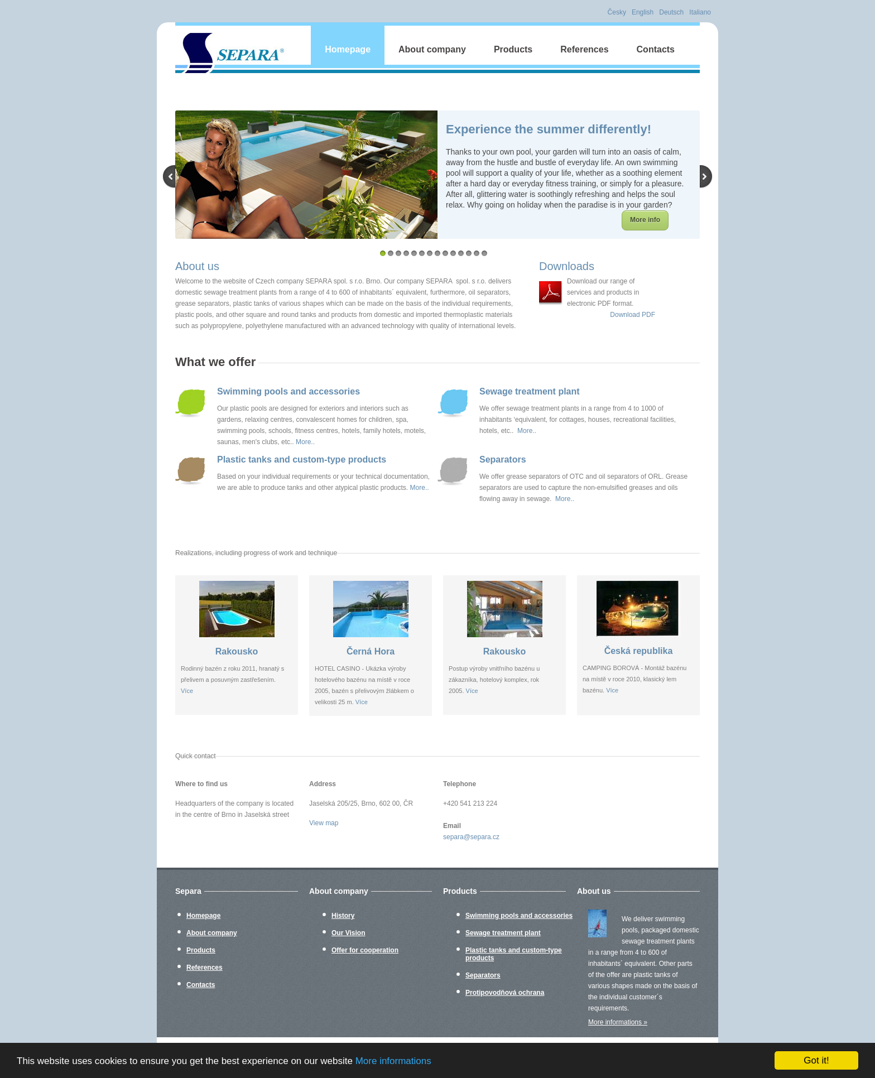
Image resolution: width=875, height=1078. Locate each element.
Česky (617, 12)
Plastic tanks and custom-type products (301, 459)
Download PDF (632, 315)
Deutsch (671, 12)
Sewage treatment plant (529, 391)
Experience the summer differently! (548, 129)
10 (453, 253)
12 (468, 253)
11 (461, 253)
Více (187, 690)
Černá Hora (371, 651)
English (642, 12)
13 (476, 253)
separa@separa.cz (471, 837)
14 (484, 253)
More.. (305, 442)
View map (323, 823)
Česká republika (638, 651)
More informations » (617, 1022)
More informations (393, 1061)
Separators (502, 459)
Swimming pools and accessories (288, 391)
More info (645, 220)
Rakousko (236, 651)
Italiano (700, 12)
